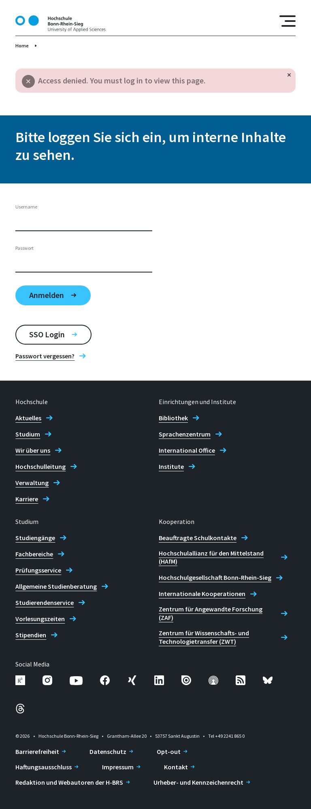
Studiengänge (35, 538)
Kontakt (176, 767)
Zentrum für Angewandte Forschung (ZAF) (210, 613)
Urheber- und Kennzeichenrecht (198, 782)
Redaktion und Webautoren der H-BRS (69, 782)
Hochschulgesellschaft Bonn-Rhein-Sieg (215, 577)
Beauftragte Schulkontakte (197, 538)
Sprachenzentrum (185, 434)
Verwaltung (32, 483)
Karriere (26, 499)
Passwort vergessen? (45, 356)
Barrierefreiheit (37, 751)
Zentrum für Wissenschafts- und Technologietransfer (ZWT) (204, 637)
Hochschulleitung (40, 466)
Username (26, 207)
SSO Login (47, 334)
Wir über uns (32, 450)
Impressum (118, 767)
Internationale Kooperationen (202, 594)
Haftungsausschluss (43, 767)
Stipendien (30, 635)
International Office (187, 450)
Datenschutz (107, 751)
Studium (27, 434)
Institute (171, 466)
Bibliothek (173, 418)
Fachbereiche (34, 554)
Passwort (24, 248)
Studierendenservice (44, 602)
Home (22, 46)
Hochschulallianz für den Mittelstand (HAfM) (211, 557)
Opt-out (169, 751)
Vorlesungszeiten (40, 619)
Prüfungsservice (38, 570)
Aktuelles (28, 418)
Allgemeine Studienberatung (56, 586)
